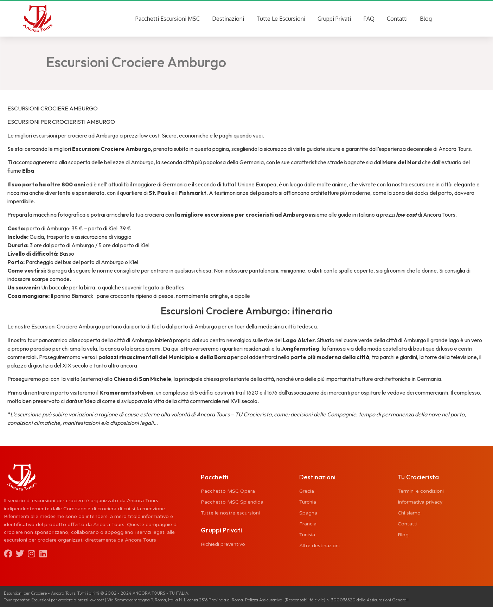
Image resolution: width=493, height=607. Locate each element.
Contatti (397, 18)
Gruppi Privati (334, 18)
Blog (426, 18)
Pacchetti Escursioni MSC (167, 18)
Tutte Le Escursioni (280, 18)
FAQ (368, 18)
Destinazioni (228, 18)
